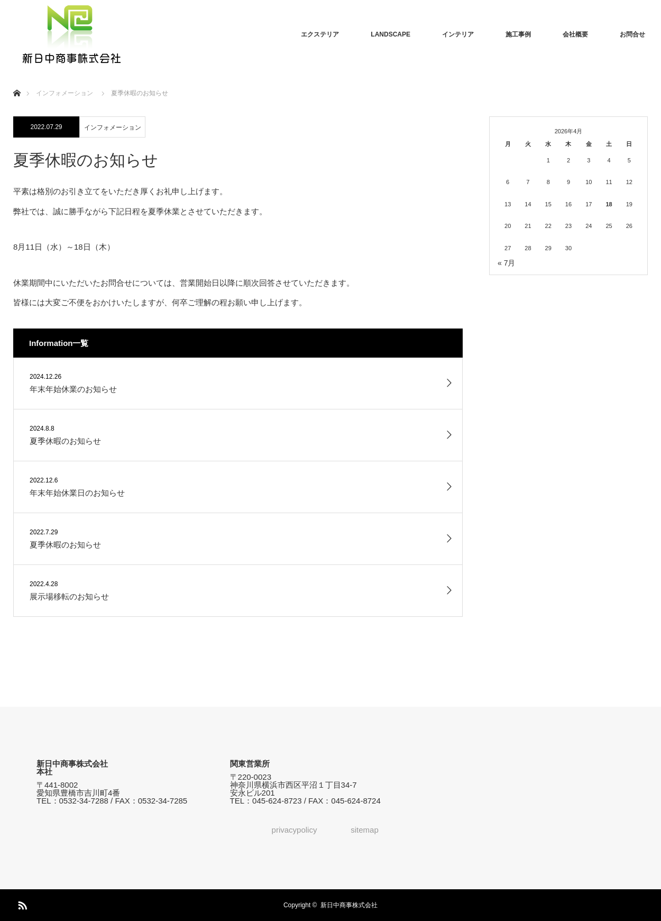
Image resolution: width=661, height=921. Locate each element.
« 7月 (506, 263)
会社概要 (575, 34)
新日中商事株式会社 (349, 905)
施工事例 (518, 34)
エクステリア (320, 34)
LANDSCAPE (390, 34)
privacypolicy (294, 829)
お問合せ (632, 34)
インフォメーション (112, 127)
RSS (21, 903)
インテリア (458, 34)
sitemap (365, 829)
